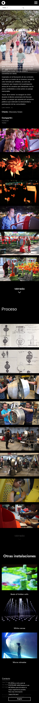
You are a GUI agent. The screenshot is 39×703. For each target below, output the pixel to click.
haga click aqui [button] (14, 694)
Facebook (5, 120)
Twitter (4, 123)
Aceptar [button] (19, 699)
